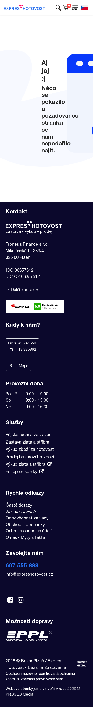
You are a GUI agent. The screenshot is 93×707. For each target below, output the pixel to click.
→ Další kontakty (22, 290)
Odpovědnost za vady (27, 518)
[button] (58, 7)
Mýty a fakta (33, 538)
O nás (11, 538)
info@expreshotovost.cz (29, 575)
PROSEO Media (19, 695)
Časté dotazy (19, 506)
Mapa (18, 366)
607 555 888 (22, 566)
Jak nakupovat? (21, 512)
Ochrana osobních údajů (29, 531)
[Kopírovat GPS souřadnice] (12, 350)
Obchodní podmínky (25, 525)
